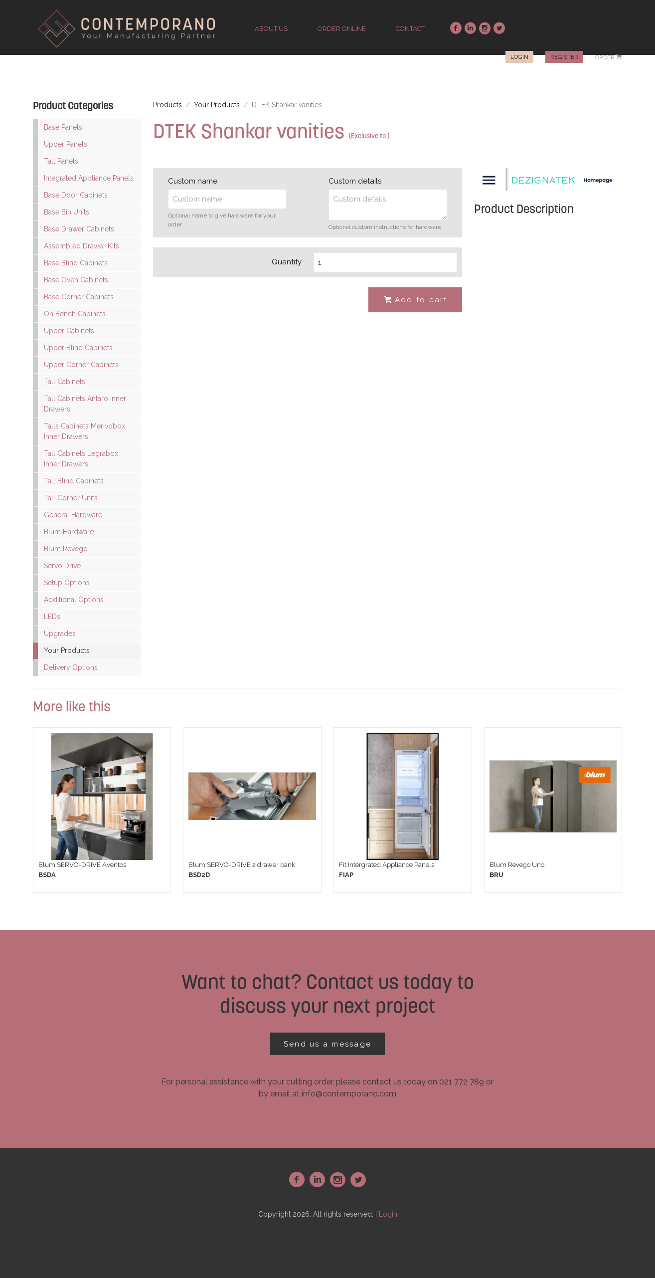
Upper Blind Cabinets (78, 348)
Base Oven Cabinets (76, 280)
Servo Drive (62, 566)
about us (271, 28)
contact (410, 28)
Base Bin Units (66, 212)
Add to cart (415, 300)
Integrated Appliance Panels (89, 178)
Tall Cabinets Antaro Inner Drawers (85, 404)
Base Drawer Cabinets (79, 229)
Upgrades (60, 634)
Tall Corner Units (71, 498)
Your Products (67, 650)
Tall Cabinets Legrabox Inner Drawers (81, 458)
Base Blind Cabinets (76, 263)
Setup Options (67, 583)
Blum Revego (66, 549)
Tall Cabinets (64, 382)
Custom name (192, 181)
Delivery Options (71, 667)
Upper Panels (65, 144)
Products (167, 105)
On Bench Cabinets (75, 314)
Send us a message (327, 1044)
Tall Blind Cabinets (74, 481)
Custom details (354, 181)
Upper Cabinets (69, 331)
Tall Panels (61, 161)
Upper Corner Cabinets (81, 365)
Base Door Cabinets (76, 195)
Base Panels (63, 127)
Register (564, 56)
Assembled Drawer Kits (81, 246)
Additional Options (74, 600)
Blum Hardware (69, 532)
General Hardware (73, 515)
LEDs (52, 617)
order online (342, 28)
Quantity (287, 261)
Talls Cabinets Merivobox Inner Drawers (84, 431)
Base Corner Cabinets (79, 297)
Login (519, 56)
